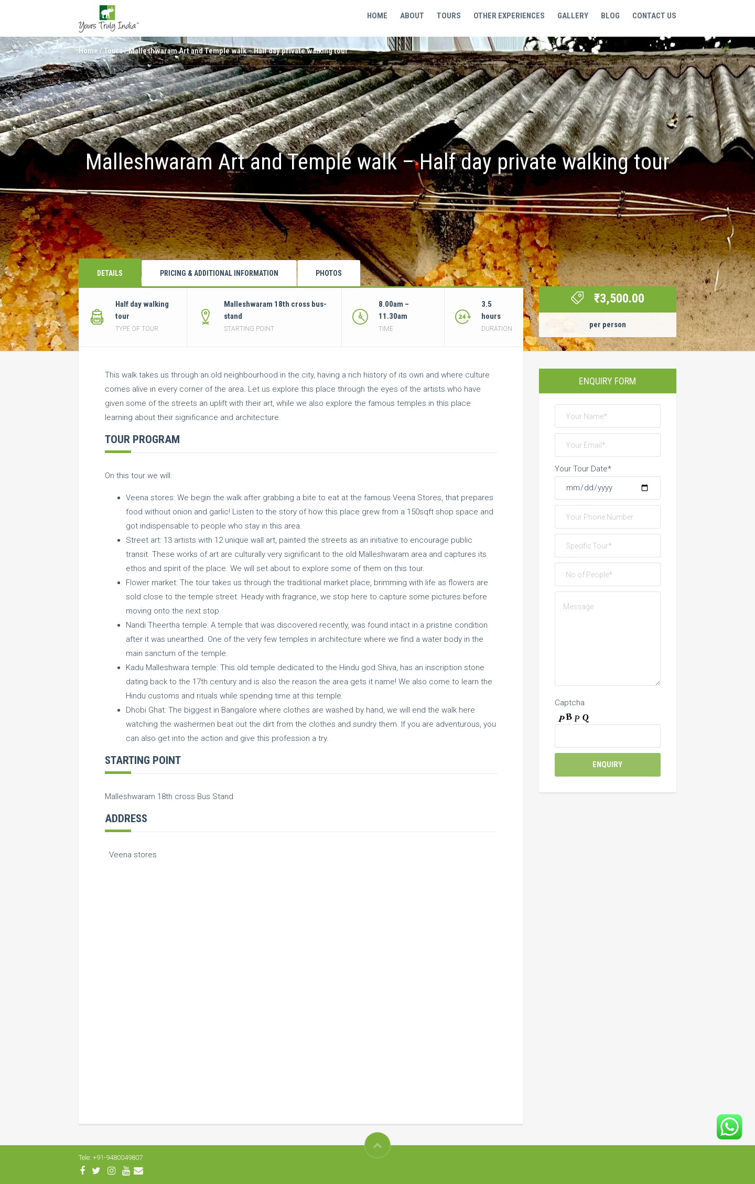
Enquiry (607, 764)
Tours (449, 15)
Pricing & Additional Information (219, 273)
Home (377, 15)
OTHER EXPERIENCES (509, 15)
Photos (329, 273)
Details (110, 273)
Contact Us (654, 15)
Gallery (572, 15)
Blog (610, 15)
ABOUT (412, 15)
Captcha (570, 702)
